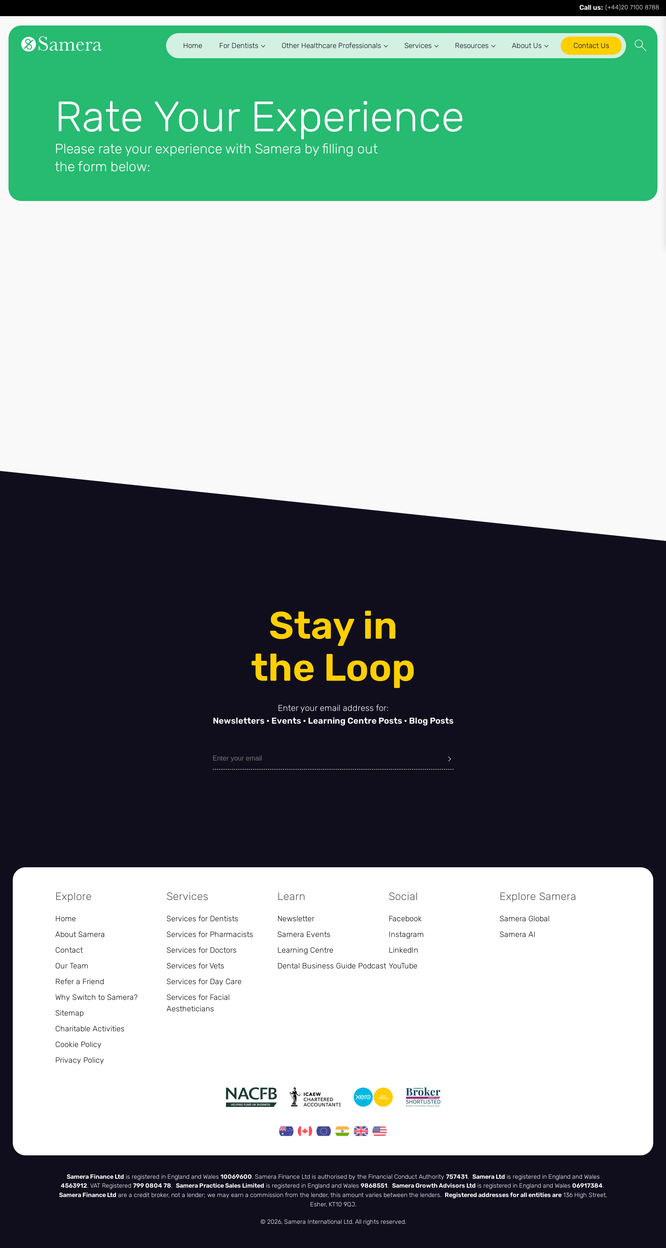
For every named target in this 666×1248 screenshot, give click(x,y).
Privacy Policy (79, 1060)
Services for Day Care (204, 981)
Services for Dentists (202, 918)
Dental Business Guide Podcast (331, 966)
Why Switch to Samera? (96, 997)
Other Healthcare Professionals (328, 46)
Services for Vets (195, 966)
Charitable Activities (89, 1028)
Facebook (405, 918)
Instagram (406, 934)
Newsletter (295, 918)
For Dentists (235, 46)
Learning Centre (305, 950)
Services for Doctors (201, 950)
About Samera (80, 934)
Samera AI (518, 934)
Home (185, 46)
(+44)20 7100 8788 (619, 8)
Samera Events (303, 934)
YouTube (403, 966)
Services (415, 46)
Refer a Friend (79, 981)
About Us (523, 46)
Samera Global (525, 918)
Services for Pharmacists (209, 934)
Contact (69, 950)
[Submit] (449, 758)
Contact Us (584, 46)
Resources (468, 46)
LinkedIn (403, 950)
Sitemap (69, 1013)
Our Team (71, 966)
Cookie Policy (78, 1044)
